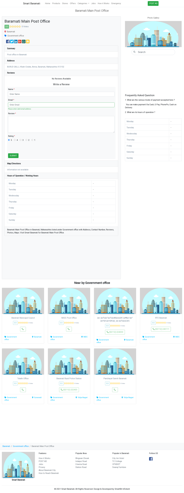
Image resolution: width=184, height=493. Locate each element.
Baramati (6, 446)
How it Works (103, 3)
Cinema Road (81, 464)
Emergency (116, 3)
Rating (11, 136)
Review (12, 113)
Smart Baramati (31, 3)
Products (56, 3)
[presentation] (27, 148)
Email (11, 100)
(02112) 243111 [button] (161, 329)
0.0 (7, 27)
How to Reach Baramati (49, 473)
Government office (21, 446)
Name (11, 89)
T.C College (117, 461)
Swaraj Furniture (119, 467)
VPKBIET (116, 464)
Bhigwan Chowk (82, 458)
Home (47, 3)
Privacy (42, 467)
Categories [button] (83, 3)
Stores (65, 3)
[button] (129, 34)
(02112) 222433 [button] (69, 390)
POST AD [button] (153, 3)
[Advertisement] (61, 258)
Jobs (93, 3)
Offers (73, 3)
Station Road (80, 467)
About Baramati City (47, 470)
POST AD (43, 461)
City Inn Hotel (118, 458)
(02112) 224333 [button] (115, 332)
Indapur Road (81, 461)
